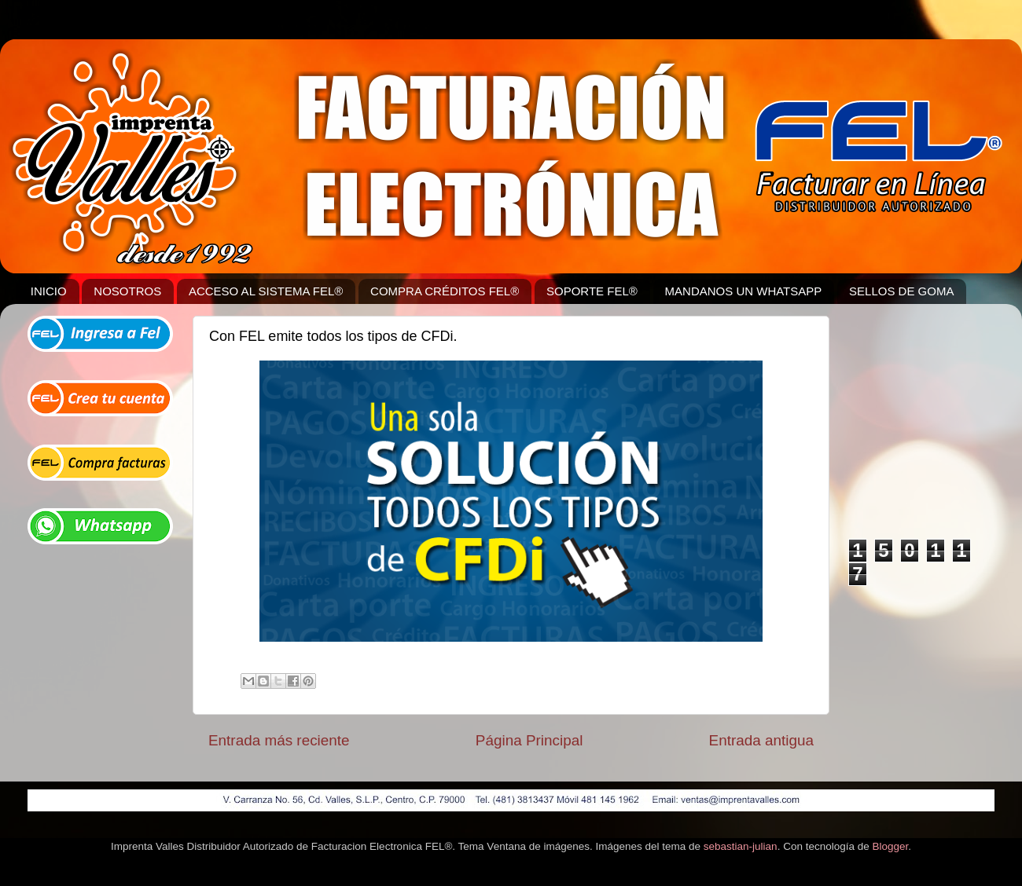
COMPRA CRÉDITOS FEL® (444, 291)
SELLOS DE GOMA (901, 291)
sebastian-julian (741, 846)
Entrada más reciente (279, 740)
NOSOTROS (127, 291)
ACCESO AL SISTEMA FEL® (266, 291)
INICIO (49, 291)
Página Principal (529, 740)
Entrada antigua (761, 740)
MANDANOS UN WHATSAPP (743, 291)
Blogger (890, 846)
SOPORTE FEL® (592, 291)
